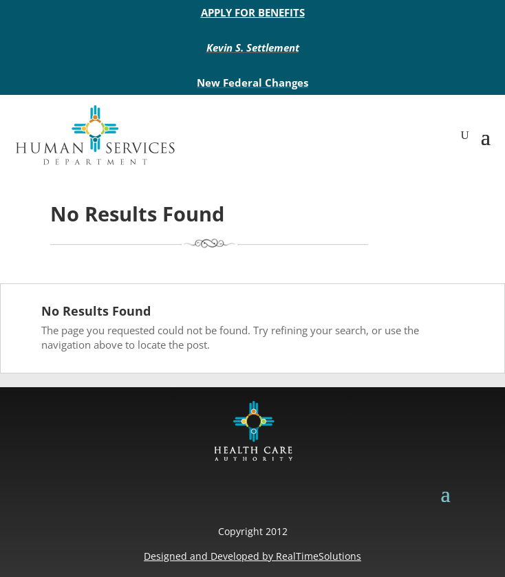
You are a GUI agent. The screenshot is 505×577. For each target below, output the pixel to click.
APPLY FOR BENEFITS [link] (253, 12)
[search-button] (465, 135)
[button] (486, 135)
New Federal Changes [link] (252, 82)
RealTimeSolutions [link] (318, 556)
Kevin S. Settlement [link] (252, 47)
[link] (94, 135)
